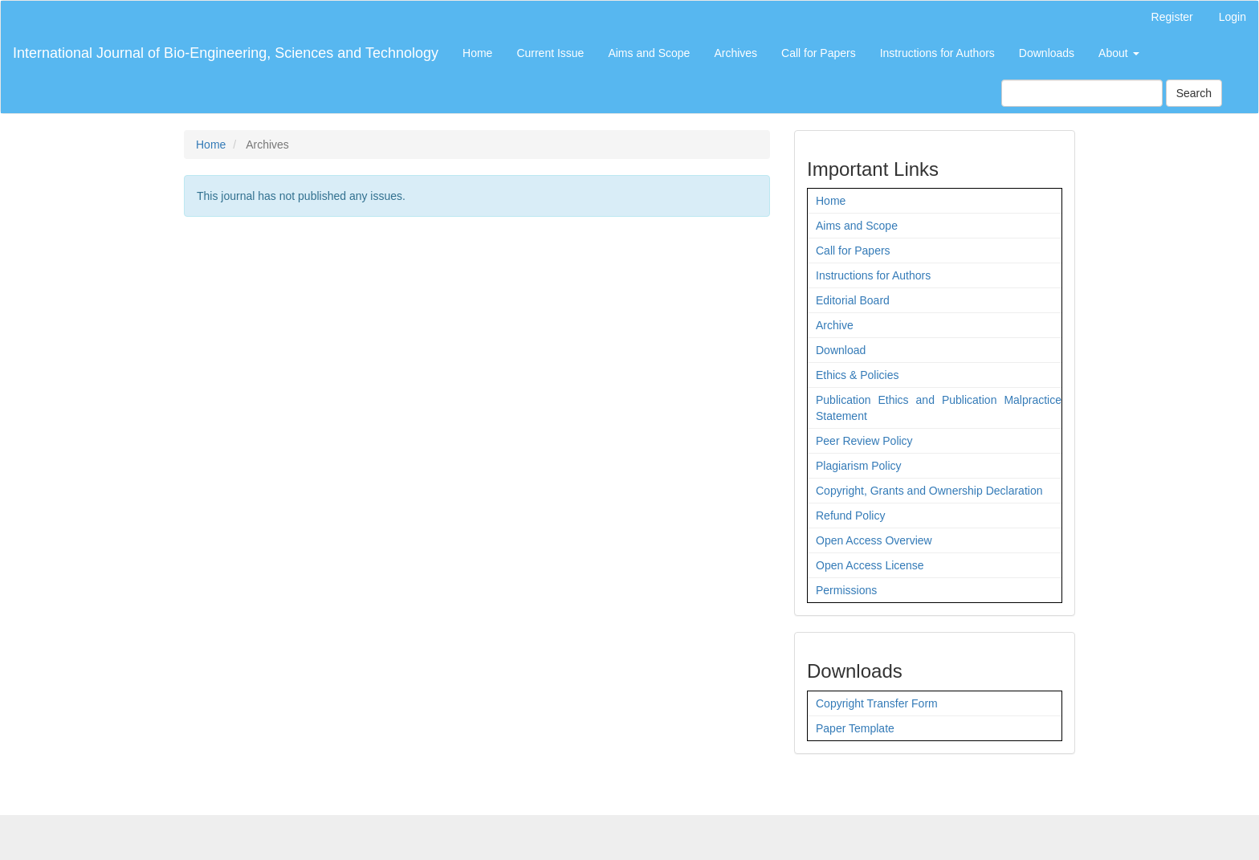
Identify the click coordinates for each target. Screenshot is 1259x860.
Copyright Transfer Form (877, 703)
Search (1194, 93)
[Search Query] (1082, 93)
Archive (835, 325)
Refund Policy (850, 515)
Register (1172, 16)
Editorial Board (853, 300)
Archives (735, 53)
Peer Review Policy (864, 440)
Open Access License (870, 565)
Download (841, 350)
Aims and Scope (649, 53)
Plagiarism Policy (859, 465)
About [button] (1118, 53)
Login (1232, 16)
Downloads (1046, 53)
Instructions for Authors (937, 53)
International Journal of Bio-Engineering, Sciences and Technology (225, 53)
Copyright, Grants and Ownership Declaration (929, 490)
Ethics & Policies (857, 375)
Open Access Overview (874, 540)
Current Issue (550, 53)
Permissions (846, 590)
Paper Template (855, 728)
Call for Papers (818, 53)
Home (477, 53)
